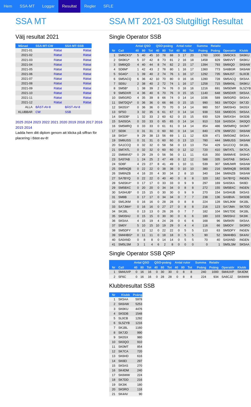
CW (38, 112)
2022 (46, 122)
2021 (54, 122)
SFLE (108, 6)
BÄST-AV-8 (43, 107)
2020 (63, 122)
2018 (81, 122)
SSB (68, 112)
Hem (8, 6)
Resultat (69, 6)
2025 (19, 122)
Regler (90, 6)
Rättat (58, 50)
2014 (28, 127)
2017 (89, 122)
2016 (98, 122)
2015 (19, 127)
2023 (37, 122)
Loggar (48, 6)
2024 (28, 122)
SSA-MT (27, 6)
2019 (72, 122)
